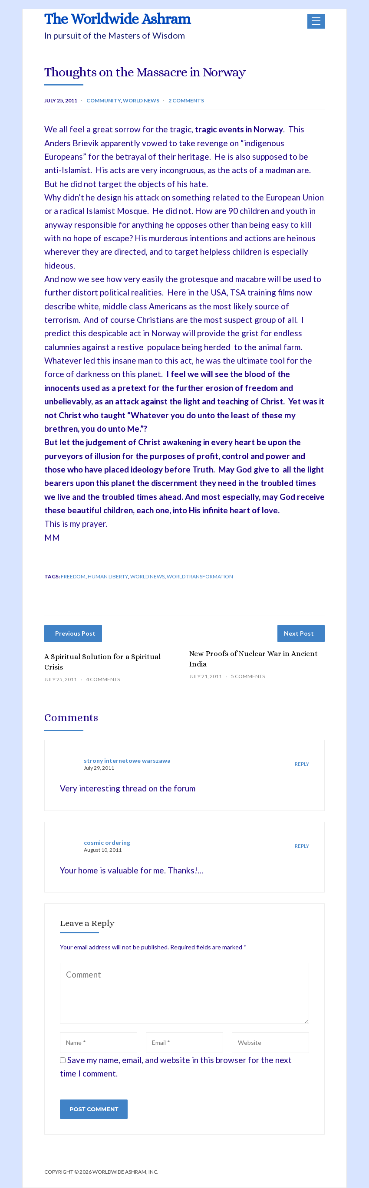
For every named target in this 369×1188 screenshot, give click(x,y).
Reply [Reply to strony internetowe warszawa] (302, 764)
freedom (73, 576)
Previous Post (75, 633)
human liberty (108, 576)
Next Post (299, 633)
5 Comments (248, 676)
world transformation (200, 576)
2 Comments (186, 100)
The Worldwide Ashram (117, 19)
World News (141, 100)
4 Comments (103, 679)
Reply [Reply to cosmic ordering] (302, 846)
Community (103, 100)
